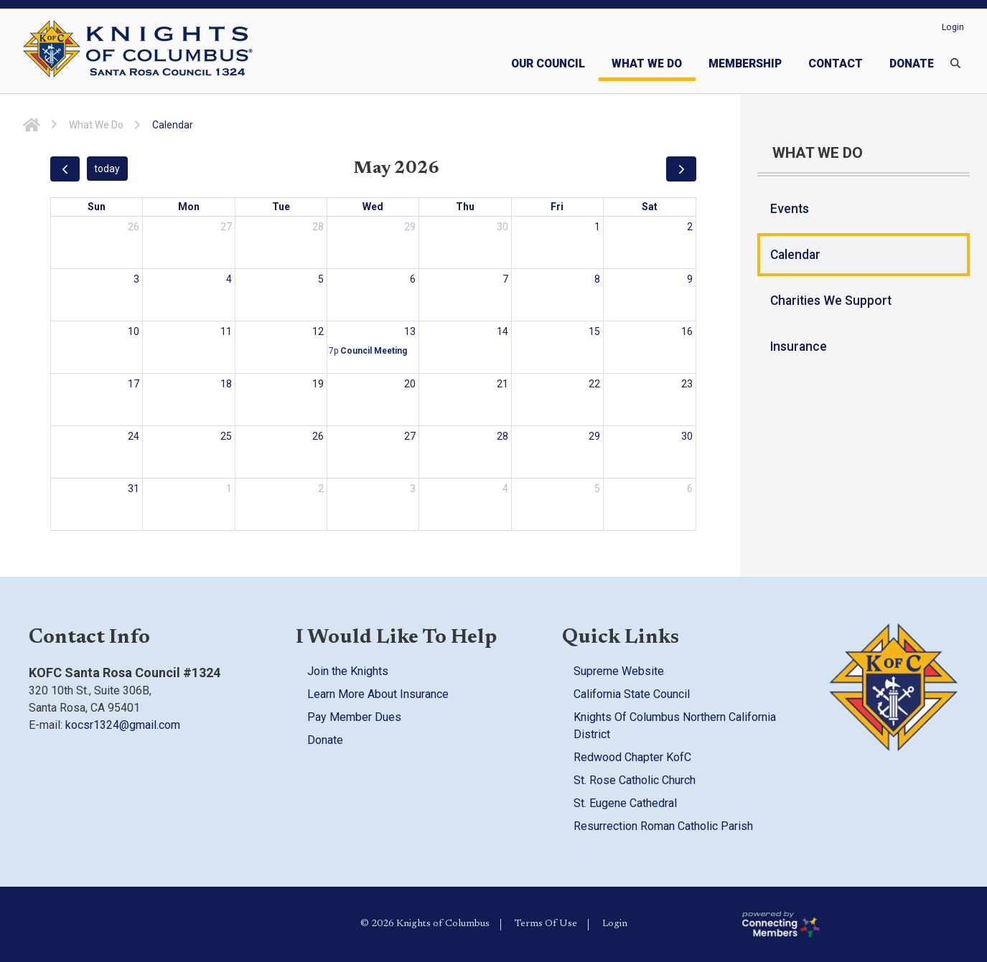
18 (226, 384)
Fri (557, 206)
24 (133, 436)
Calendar (795, 254)
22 (594, 384)
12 (318, 331)
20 (410, 384)
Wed (372, 206)
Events (789, 209)
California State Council (632, 694)
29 (410, 226)
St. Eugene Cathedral (625, 803)
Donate (325, 740)
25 (226, 436)
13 (410, 331)
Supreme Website (619, 671)
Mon (189, 206)
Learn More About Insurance (378, 694)
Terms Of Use (546, 924)
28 (318, 226)
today (107, 168)
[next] (681, 168)
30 (502, 226)
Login (953, 27)
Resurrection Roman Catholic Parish (663, 826)
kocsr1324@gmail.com (122, 725)
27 (226, 226)
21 (502, 384)
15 (594, 331)
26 (133, 226)
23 (687, 384)
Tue (281, 206)
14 (502, 331)
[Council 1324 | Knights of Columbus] (169, 51)
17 (133, 384)
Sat (650, 206)
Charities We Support (831, 300)
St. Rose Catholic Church (635, 780)
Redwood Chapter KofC (632, 757)
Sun (97, 206)
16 (687, 331)
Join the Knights (347, 671)
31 (133, 488)
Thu (465, 206)
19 (318, 384)
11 (226, 331)
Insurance (798, 346)
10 (133, 331)
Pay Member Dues (354, 717)
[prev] (65, 168)
